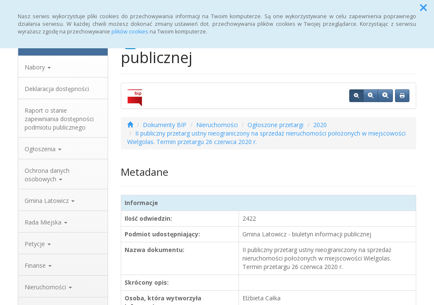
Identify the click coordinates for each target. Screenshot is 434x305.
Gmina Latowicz (50, 201)
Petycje (38, 244)
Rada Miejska (46, 222)
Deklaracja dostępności (57, 89)
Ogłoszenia (43, 149)
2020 (320, 125)
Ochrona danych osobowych (47, 174)
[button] (423, 7)
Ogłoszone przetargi (275, 125)
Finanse (38, 265)
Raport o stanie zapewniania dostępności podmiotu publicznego (59, 118)
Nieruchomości (48, 287)
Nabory (38, 67)
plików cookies (129, 31)
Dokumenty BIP (164, 125)
